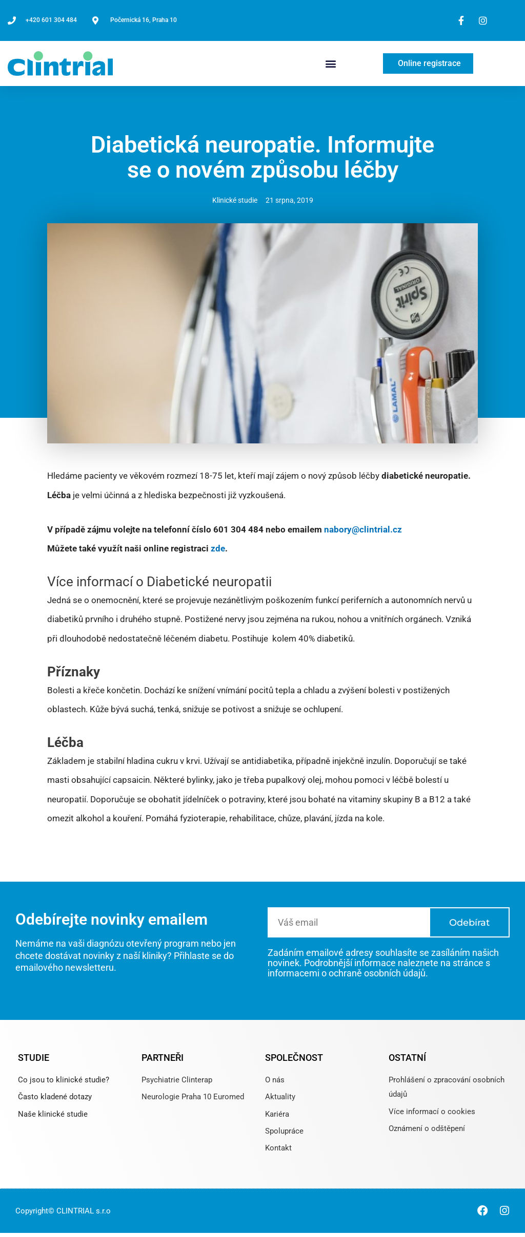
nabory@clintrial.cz (363, 529)
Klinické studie (234, 200)
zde (218, 548)
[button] (330, 63)
